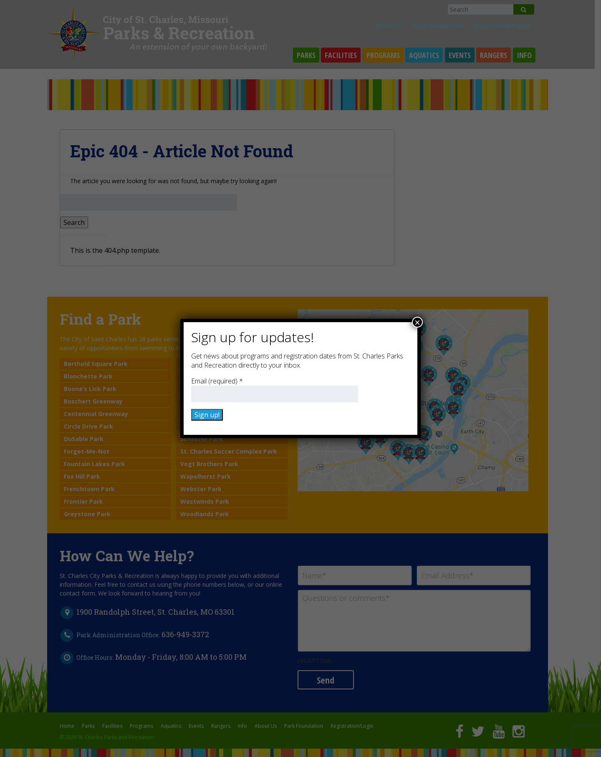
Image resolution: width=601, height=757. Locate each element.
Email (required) (217, 381)
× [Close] (417, 322)
